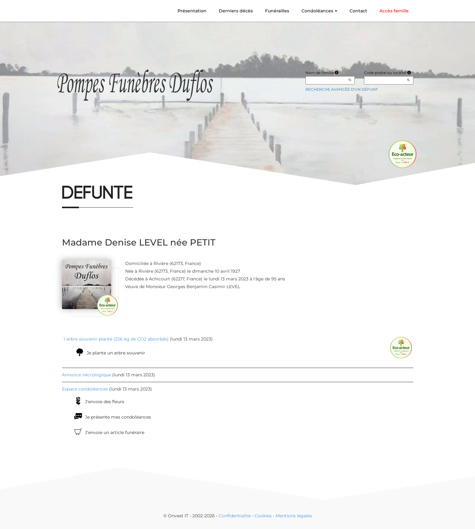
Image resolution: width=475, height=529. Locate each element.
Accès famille (394, 11)
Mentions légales (294, 516)
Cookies (263, 516)
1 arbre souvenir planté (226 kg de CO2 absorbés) (116, 339)
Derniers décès (236, 11)
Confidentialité (235, 516)
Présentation (192, 11)
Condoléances (319, 11)
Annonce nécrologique (86, 375)
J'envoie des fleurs (104, 401)
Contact (358, 11)
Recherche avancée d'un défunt (341, 89)
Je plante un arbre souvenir (116, 353)
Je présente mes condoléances (118, 417)
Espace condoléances (85, 389)
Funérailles (277, 11)
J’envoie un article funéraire (114, 432)
